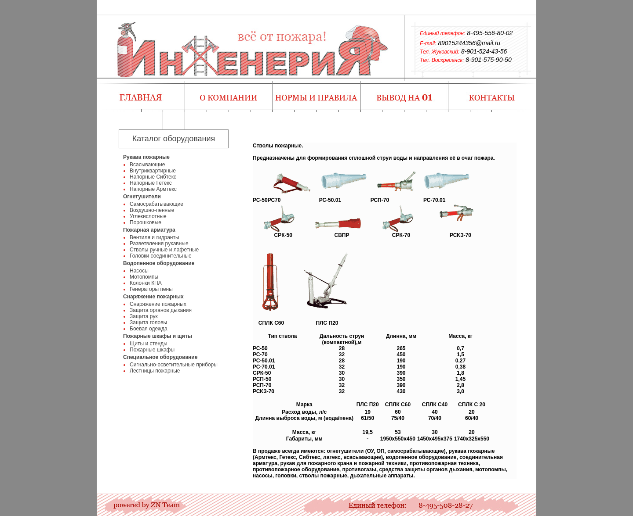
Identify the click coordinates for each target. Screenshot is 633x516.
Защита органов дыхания (161, 310)
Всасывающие (147, 164)
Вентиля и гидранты (154, 237)
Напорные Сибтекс (153, 177)
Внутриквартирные (153, 171)
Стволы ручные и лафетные (164, 250)
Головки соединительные (161, 256)
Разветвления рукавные (159, 243)
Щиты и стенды (148, 343)
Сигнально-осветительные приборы (174, 365)
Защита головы (148, 322)
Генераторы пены (151, 289)
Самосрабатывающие (156, 204)
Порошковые (145, 222)
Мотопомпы (144, 277)
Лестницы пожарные (155, 371)
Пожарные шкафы (152, 350)
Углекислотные (148, 216)
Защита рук (144, 316)
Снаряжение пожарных (158, 304)
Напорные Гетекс (151, 183)
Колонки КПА (146, 283)
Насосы (139, 271)
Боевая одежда (148, 329)
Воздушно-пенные (152, 210)
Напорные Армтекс (153, 189)
